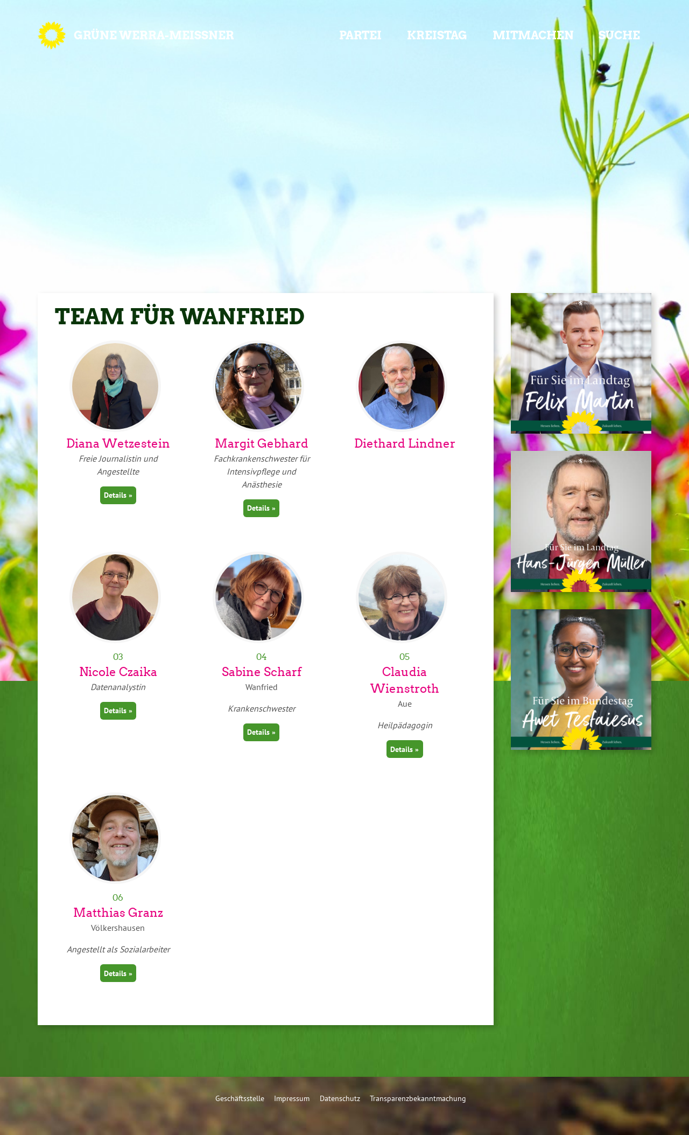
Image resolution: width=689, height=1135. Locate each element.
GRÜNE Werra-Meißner (154, 35)
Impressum (292, 1098)
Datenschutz (340, 1098)
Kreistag (437, 35)
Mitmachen (533, 35)
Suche (619, 35)
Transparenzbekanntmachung (418, 1098)
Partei (360, 35)
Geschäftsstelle (239, 1098)
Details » (118, 495)
